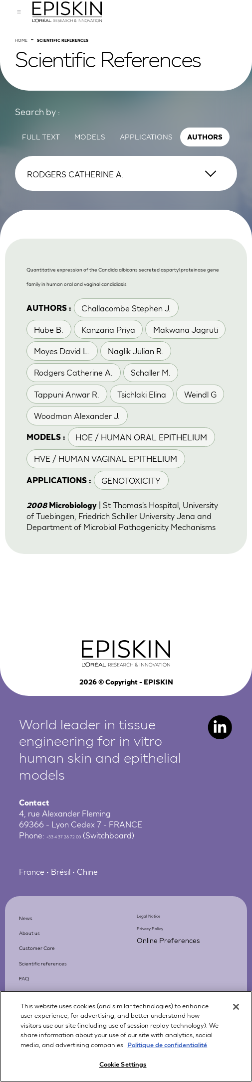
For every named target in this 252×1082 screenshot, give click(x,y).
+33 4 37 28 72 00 (80, 902)
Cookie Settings (123, 1065)
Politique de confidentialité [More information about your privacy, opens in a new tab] (167, 1045)
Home (27, 73)
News (32, 982)
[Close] (236, 1008)
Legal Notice (160, 981)
